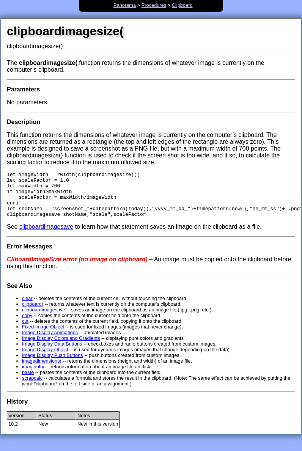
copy (27, 324)
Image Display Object (45, 358)
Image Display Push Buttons (52, 364)
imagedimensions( (41, 370)
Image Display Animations (50, 341)
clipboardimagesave (46, 236)
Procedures (154, 5)
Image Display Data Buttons (52, 353)
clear (27, 307)
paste (28, 381)
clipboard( (32, 313)
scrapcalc (32, 387)
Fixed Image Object (43, 336)
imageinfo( (33, 376)
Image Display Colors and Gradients (61, 347)
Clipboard (182, 5)
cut (25, 330)
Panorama (124, 5)
